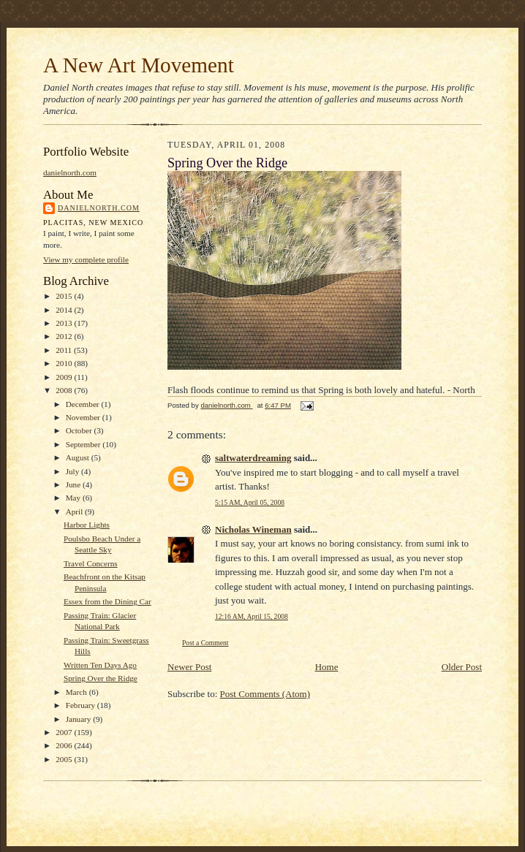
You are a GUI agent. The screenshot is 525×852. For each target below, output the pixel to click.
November (84, 417)
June (74, 484)
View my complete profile (86, 259)
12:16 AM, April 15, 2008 (251, 616)
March (77, 692)
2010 (65, 363)
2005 (65, 759)
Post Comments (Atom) (265, 693)
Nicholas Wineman (253, 529)
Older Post (462, 666)
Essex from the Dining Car (107, 601)
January (80, 719)
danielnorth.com (70, 172)
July (73, 471)
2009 (65, 377)
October (80, 430)
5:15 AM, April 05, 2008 (249, 502)
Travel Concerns (91, 563)
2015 (65, 296)
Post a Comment (205, 643)
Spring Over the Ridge (100, 678)
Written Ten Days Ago (100, 665)
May (74, 497)
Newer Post (189, 666)
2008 (65, 390)
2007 (65, 732)
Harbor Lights (87, 524)
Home (327, 666)
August (78, 457)
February (81, 705)
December (84, 404)
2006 (65, 745)
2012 (65, 336)
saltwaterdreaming (253, 457)
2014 (65, 309)
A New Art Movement (138, 65)
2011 (65, 350)
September (84, 444)
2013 (65, 323)
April (75, 511)
